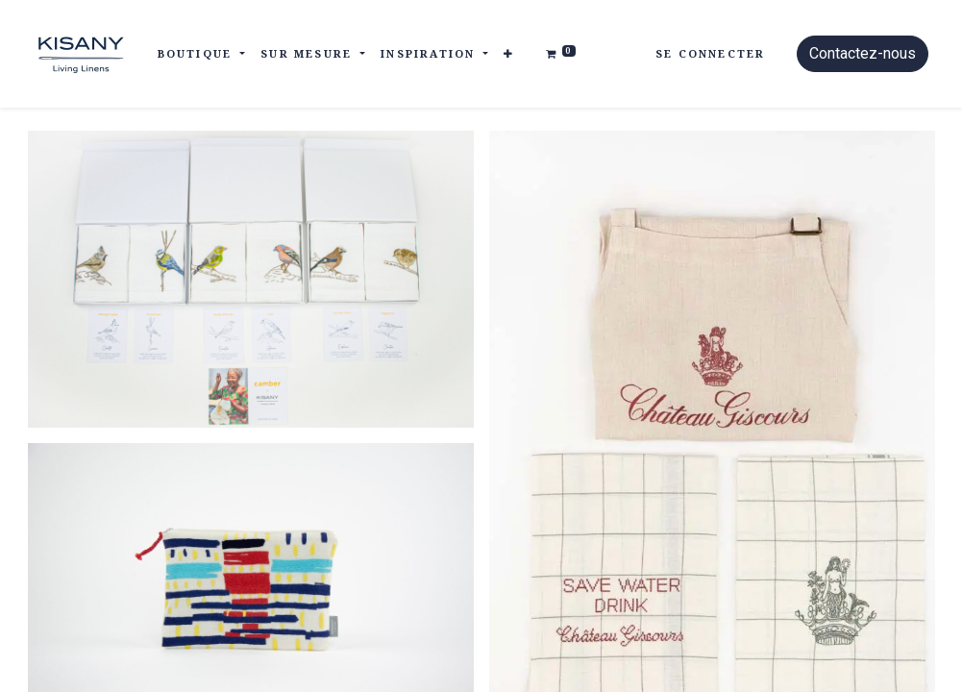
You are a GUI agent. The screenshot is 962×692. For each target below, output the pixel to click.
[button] (509, 54)
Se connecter (710, 53)
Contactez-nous (862, 53)
